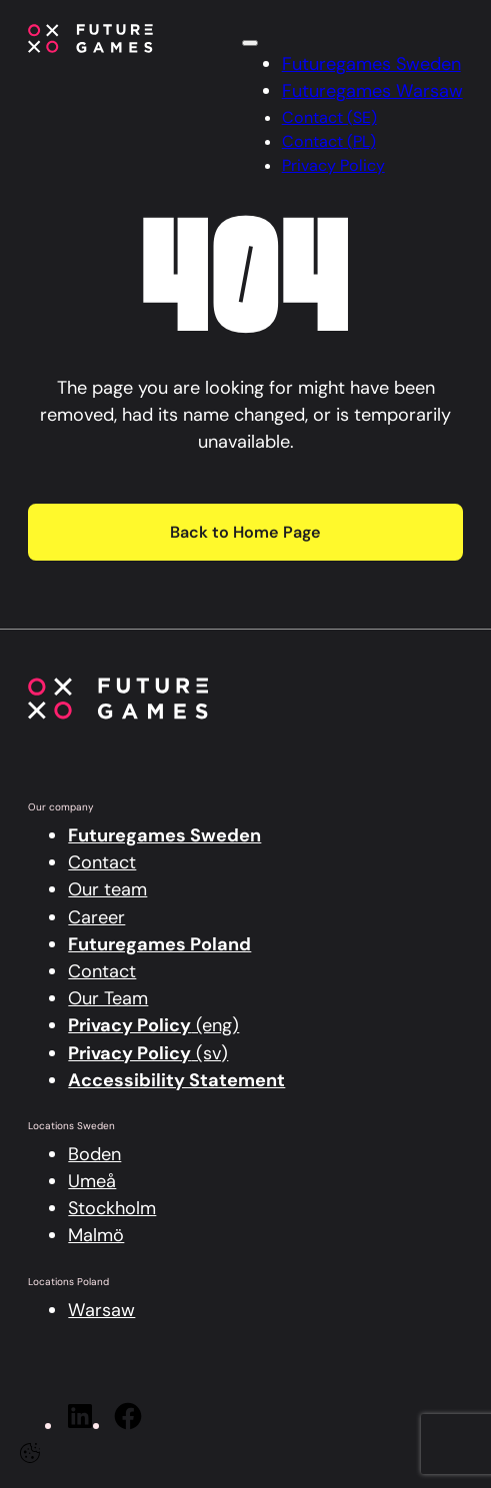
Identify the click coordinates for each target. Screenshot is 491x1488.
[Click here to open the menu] (250, 43)
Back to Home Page (245, 532)
